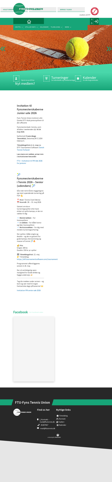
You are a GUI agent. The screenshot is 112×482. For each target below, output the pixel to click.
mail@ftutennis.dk (47, 428)
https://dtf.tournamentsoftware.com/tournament (37, 259)
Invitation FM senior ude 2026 (29, 290)
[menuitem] (16, 21)
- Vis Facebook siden (36, 312)
